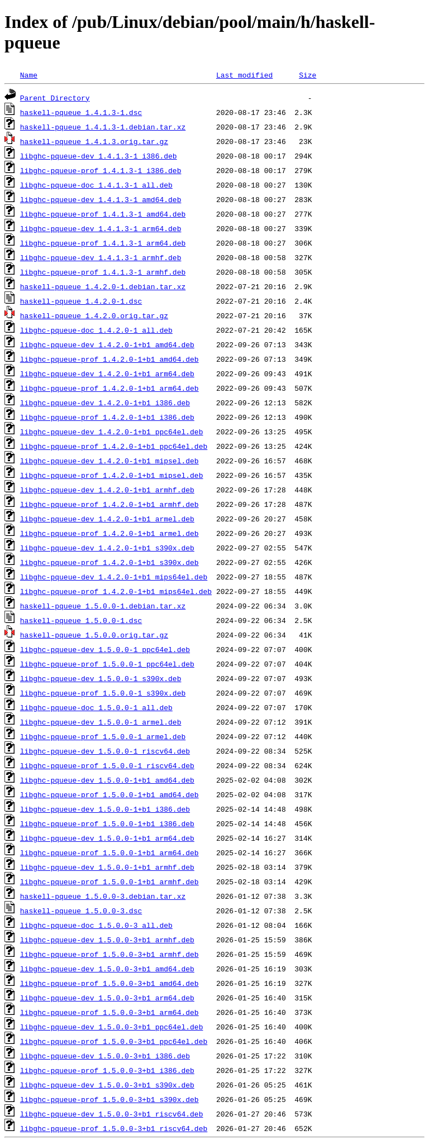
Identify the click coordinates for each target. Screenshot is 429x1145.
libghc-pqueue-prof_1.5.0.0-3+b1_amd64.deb (109, 983)
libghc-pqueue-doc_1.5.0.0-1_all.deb (96, 707)
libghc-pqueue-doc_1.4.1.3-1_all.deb (96, 185)
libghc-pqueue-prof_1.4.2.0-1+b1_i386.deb (107, 417)
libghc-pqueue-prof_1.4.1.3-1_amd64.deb (102, 214)
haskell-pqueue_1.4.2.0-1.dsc (81, 301)
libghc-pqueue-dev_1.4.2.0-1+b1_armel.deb (107, 519)
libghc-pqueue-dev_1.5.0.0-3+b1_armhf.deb (107, 940)
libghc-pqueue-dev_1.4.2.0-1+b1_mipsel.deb (109, 461)
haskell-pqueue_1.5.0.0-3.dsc (81, 911)
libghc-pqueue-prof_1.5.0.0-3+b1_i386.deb (107, 1070)
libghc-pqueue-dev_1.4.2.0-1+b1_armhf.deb (107, 490)
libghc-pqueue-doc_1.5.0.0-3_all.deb (96, 925)
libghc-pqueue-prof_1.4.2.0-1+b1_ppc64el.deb (113, 446)
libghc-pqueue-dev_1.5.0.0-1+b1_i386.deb (105, 809)
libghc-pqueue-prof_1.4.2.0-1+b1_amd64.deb (109, 359)
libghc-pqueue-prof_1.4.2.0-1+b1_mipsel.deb (111, 475)
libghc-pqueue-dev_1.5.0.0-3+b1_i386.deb (105, 1056)
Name (28, 75)
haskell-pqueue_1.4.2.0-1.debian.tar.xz (102, 286)
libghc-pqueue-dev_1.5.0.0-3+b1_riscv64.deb (111, 1114)
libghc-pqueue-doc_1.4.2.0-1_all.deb (96, 330)
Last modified (244, 75)
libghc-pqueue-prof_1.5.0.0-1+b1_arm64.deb (109, 852)
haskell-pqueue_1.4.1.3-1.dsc (81, 112)
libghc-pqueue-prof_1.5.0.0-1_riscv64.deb (107, 765)
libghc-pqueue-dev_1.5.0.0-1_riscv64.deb (105, 751)
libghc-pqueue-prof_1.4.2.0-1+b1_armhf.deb (109, 504)
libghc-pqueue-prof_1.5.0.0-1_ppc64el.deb (107, 664)
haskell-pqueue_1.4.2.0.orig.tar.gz (94, 315)
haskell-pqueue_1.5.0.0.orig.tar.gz (94, 635)
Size (307, 75)
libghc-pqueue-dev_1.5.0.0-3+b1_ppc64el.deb (111, 1027)
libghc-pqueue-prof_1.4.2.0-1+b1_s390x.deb (109, 562)
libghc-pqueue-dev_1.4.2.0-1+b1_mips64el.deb (113, 577)
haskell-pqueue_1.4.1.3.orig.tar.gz (94, 141)
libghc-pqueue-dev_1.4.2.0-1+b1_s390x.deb (107, 548)
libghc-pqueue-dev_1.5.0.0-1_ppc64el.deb (105, 649)
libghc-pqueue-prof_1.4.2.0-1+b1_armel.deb (109, 533)
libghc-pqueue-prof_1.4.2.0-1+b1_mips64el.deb (116, 591)
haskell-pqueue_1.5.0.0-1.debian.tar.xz (102, 606)
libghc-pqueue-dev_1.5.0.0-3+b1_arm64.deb (107, 998)
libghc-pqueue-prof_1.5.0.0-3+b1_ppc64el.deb (113, 1041)
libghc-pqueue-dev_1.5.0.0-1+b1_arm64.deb (107, 838)
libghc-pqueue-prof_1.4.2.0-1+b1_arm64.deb (109, 388)
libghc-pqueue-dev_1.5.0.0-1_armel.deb (101, 722)
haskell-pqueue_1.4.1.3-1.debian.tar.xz (102, 127)
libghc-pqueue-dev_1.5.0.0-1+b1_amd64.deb (107, 780)
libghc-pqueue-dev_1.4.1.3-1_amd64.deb (101, 199)
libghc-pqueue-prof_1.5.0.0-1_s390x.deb (102, 693)
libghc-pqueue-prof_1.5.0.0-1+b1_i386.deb (107, 823)
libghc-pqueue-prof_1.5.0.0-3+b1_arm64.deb (109, 1012)
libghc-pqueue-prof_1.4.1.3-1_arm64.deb (102, 243)
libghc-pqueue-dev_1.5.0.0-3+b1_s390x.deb (107, 1085)
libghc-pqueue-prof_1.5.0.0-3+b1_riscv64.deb (113, 1128)
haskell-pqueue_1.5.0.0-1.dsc (81, 620)
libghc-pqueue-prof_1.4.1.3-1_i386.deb (101, 170)
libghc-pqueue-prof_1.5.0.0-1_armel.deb (102, 736)
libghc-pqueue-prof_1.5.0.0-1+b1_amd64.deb (109, 794)
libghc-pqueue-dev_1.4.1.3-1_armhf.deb (101, 257)
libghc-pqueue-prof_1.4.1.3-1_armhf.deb (102, 272)
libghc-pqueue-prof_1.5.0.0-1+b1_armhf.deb (109, 881)
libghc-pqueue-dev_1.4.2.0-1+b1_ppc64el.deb (111, 432)
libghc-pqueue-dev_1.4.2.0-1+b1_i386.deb (105, 402)
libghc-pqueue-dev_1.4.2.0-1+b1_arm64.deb (107, 373)
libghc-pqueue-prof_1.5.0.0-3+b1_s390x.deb (109, 1099)
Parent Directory (55, 98)
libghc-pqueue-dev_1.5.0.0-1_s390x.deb (101, 678)
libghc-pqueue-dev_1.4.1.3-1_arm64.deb (101, 228)
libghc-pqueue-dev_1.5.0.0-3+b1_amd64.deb (107, 969)
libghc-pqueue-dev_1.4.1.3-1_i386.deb (98, 156)
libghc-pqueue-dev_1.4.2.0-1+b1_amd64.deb (107, 344)
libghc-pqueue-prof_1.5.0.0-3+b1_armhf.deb (109, 954)
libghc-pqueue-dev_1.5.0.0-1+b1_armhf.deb (107, 867)
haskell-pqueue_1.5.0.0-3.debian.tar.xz (102, 896)
